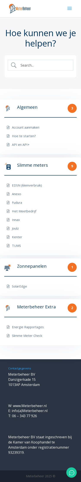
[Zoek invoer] (44, 65)
